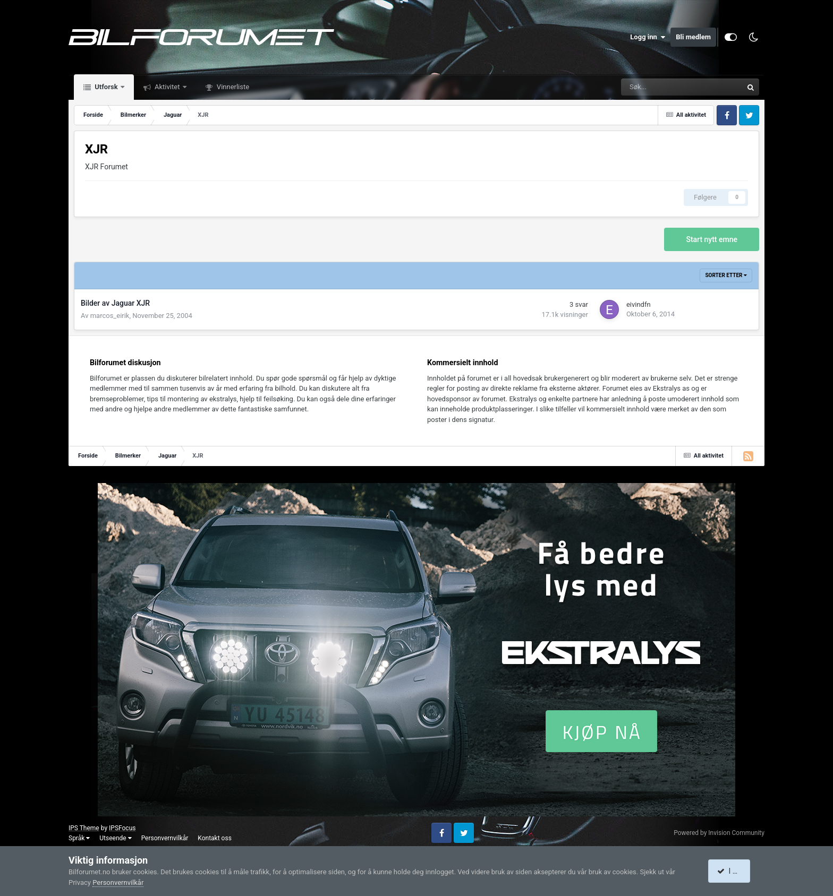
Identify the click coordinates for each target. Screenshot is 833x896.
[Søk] (646, 87)
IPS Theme (84, 828)
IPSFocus (122, 828)
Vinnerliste (232, 87)
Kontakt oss (215, 838)
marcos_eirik (110, 316)
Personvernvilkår (165, 838)
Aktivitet (167, 87)
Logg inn (647, 37)
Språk (79, 838)
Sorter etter (726, 275)
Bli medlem (693, 37)
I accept (734, 871)
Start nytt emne (711, 239)
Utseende (115, 838)
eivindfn (638, 304)
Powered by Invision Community (719, 833)
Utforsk (106, 87)
